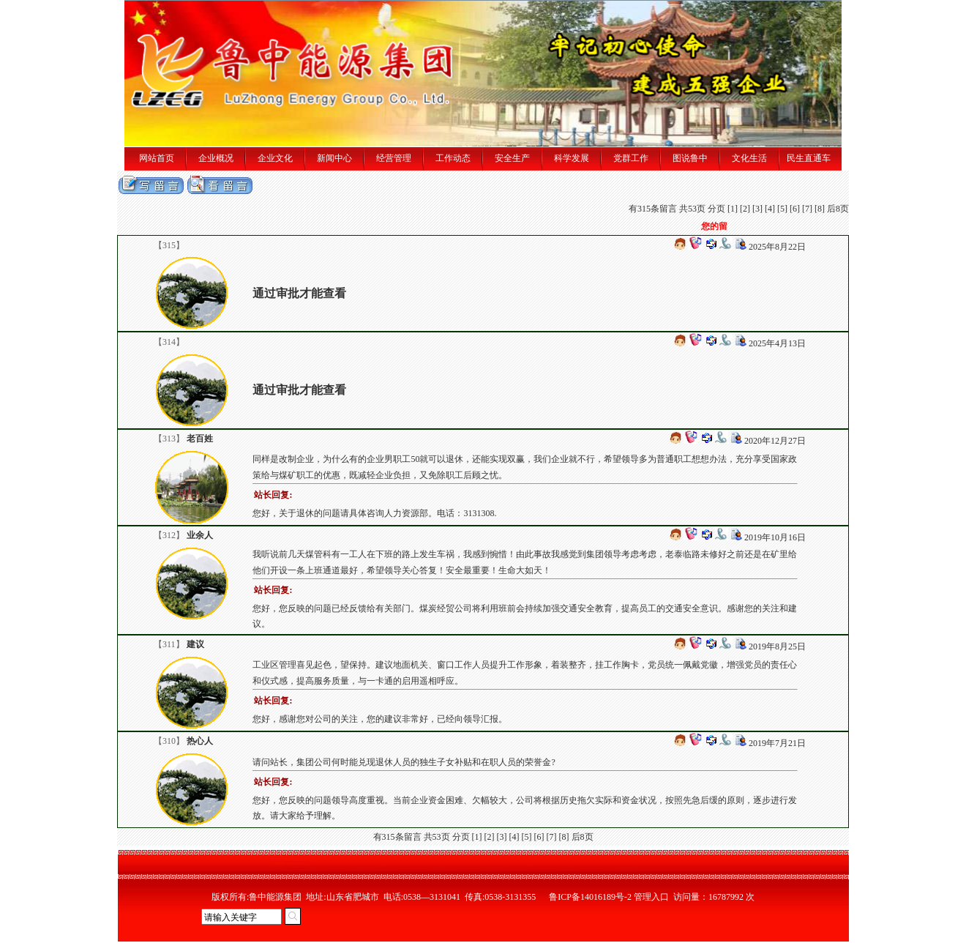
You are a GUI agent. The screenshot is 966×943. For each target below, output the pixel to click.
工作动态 (453, 158)
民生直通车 (809, 158)
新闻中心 (334, 158)
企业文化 (275, 158)
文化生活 (749, 158)
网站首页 (156, 158)
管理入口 (651, 897)
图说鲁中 (690, 158)
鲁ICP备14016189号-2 (590, 897)
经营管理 (393, 158)
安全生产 (512, 158)
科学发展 (571, 158)
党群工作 (630, 158)
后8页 (838, 209)
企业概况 (215, 158)
